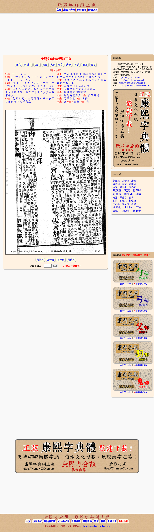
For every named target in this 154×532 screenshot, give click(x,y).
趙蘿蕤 (125, 211)
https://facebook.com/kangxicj (131, 80)
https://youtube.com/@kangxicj (132, 83)
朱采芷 (116, 203)
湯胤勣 (132, 187)
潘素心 (117, 207)
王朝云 (128, 207)
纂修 (45, 64)
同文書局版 (63, 521)
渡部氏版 (87, 521)
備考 (93, 64)
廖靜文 (123, 200)
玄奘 (127, 190)
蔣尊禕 (137, 190)
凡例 (53, 64)
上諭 (37, 64)
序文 (18, 64)
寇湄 (115, 197)
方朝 (115, 187)
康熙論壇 (81, 9)
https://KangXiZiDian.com (130, 77)
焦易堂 (117, 190)
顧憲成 (117, 194)
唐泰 (133, 180)
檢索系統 (37, 521)
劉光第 (116, 180)
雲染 (115, 211)
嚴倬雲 (123, 197)
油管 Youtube (125, 284)
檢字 (60, 64)
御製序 (27, 64)
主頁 (59, 9)
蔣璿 (138, 194)
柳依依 (132, 200)
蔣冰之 (137, 211)
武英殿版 (76, 521)
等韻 (76, 64)
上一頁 (50, 259)
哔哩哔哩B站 (141, 284)
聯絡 (103, 521)
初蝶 (115, 200)
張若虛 (123, 187)
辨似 (68, 64)
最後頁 (71, 259)
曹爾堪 (132, 183)
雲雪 (138, 207)
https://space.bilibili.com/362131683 (134, 85)
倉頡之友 (92, 9)
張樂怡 (125, 203)
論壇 (96, 521)
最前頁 (40, 259)
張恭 (124, 183)
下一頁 (60, 259)
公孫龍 (116, 183)
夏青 (131, 197)
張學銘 (125, 180)
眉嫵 (133, 203)
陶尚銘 (128, 194)
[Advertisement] (77, 34)
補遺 (84, 64)
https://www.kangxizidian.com (96, 526)
